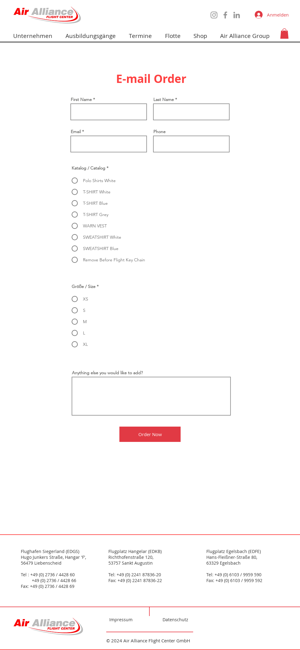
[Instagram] (214, 15)
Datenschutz (175, 619)
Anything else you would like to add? (107, 373)
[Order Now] (150, 434)
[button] (284, 33)
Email (76, 131)
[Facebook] (225, 15)
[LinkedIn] (236, 15)
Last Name (163, 99)
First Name (81, 99)
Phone (159, 131)
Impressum (121, 619)
